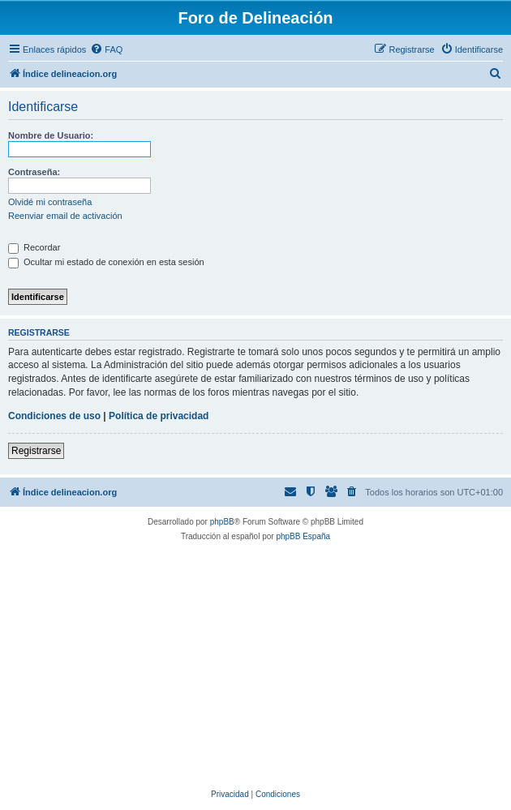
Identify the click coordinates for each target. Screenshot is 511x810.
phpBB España (303, 536)
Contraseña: (34, 172)
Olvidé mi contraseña (50, 202)
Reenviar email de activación (65, 216)
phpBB (222, 521)
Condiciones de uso (54, 416)
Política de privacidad (158, 416)
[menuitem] (106, 49)
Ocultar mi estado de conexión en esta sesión (106, 262)
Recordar (34, 247)
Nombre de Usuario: (50, 135)
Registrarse (36, 450)
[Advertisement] (261, 665)
